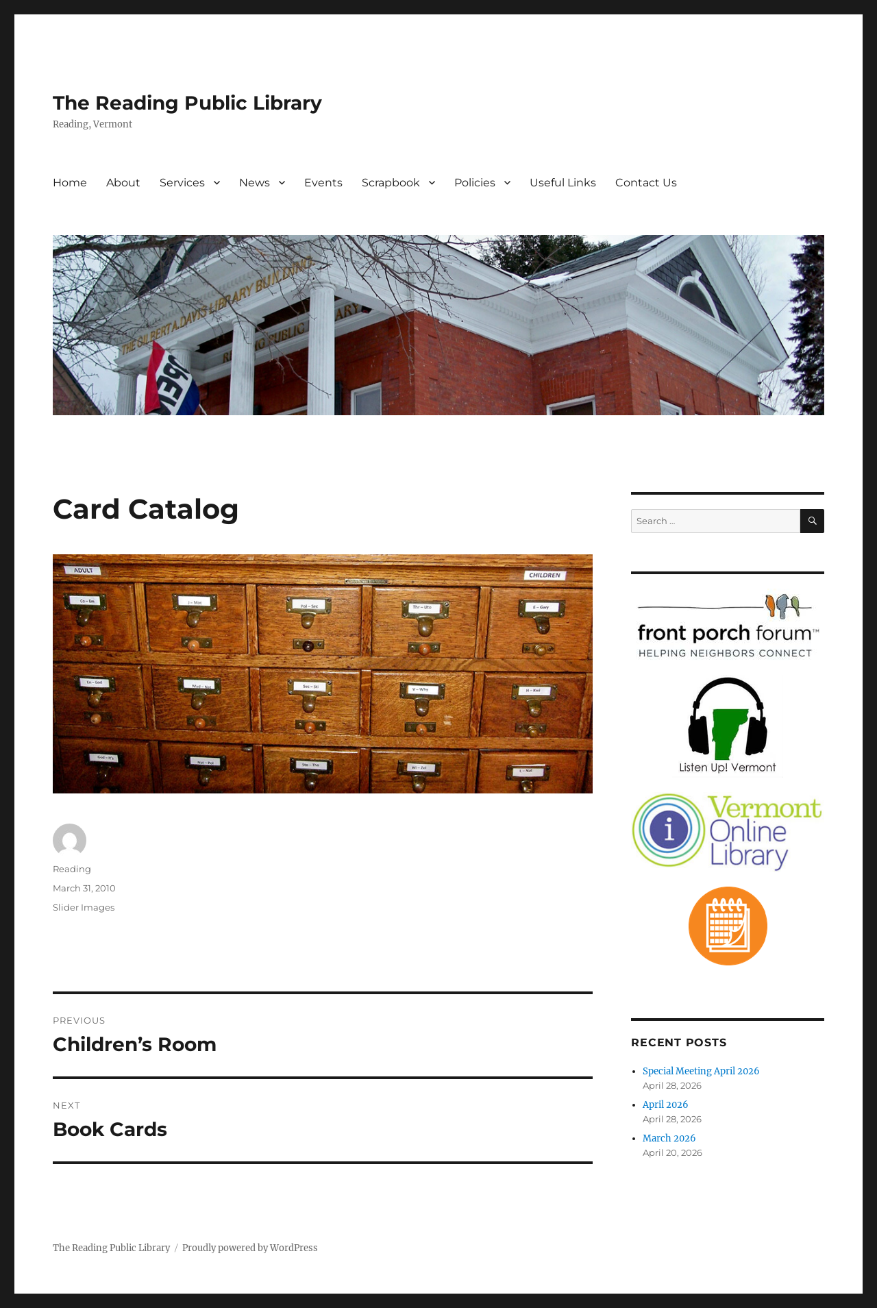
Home (70, 182)
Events (323, 182)
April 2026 (666, 1105)
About (123, 182)
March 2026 (669, 1138)
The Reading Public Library (187, 102)
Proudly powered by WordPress (250, 1248)
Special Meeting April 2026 (701, 1071)
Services (182, 182)
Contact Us (646, 182)
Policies (474, 182)
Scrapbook (391, 182)
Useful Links (563, 182)
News (254, 182)
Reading (72, 868)
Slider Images (83, 907)
